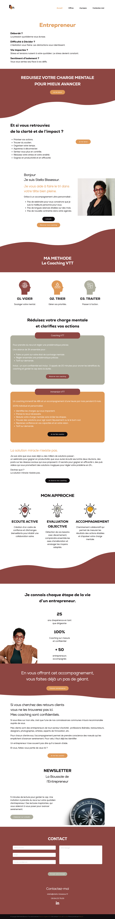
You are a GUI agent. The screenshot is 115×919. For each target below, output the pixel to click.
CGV (49, 916)
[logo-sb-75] (12, 6)
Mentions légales (43, 916)
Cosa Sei (65, 916)
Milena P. (81, 916)
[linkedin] (57, 903)
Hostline (60, 916)
